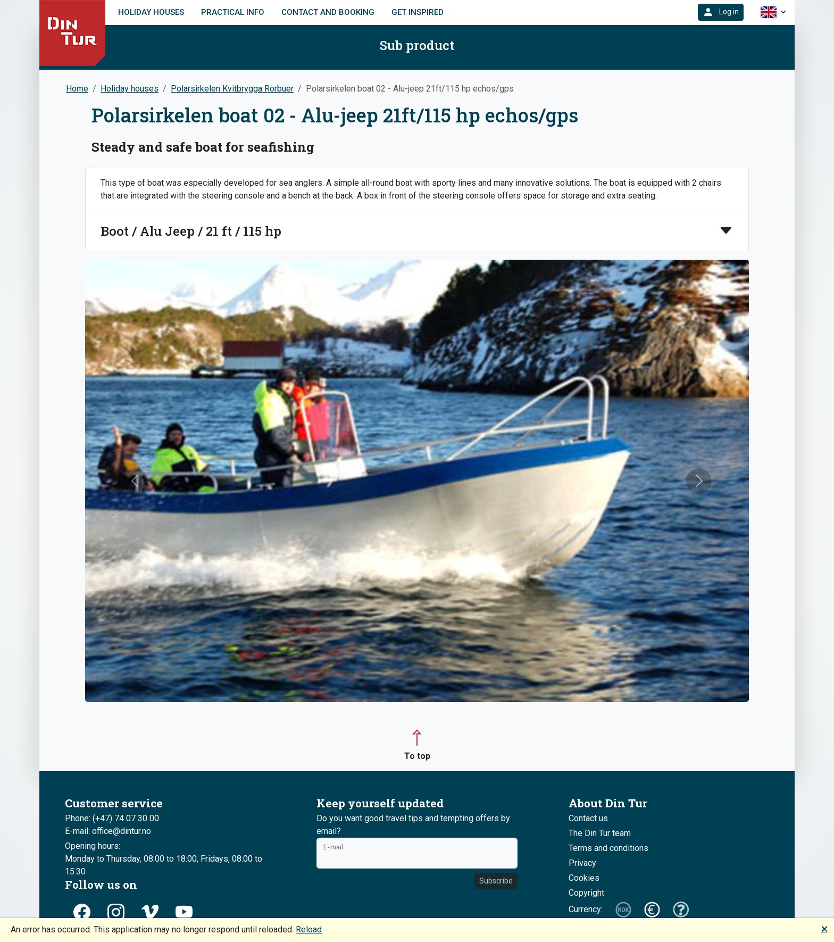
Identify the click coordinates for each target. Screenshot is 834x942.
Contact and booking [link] (327, 12)
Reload (309, 929)
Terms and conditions (608, 848)
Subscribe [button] (496, 881)
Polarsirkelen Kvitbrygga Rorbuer (232, 89)
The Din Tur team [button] (600, 833)
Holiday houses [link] (151, 12)
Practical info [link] (232, 12)
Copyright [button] (586, 893)
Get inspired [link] (417, 12)
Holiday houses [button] (130, 89)
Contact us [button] (588, 818)
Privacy (582, 863)
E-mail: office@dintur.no (108, 831)
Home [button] (77, 89)
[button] (721, 12)
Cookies (584, 878)
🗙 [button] (824, 928)
